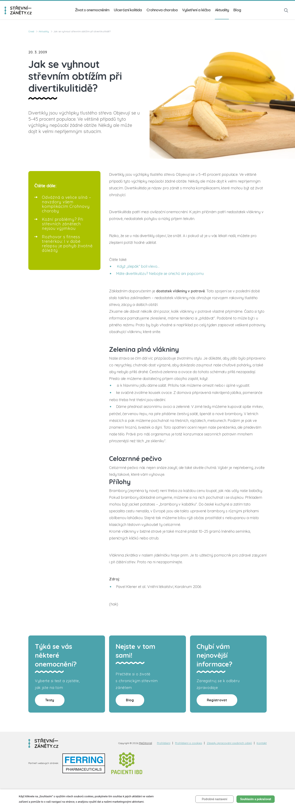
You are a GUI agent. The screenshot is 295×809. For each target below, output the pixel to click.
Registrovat (217, 700)
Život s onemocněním (92, 10)
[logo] (18, 10)
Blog (237, 10)
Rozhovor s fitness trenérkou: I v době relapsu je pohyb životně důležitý (67, 243)
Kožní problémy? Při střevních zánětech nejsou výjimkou (62, 224)
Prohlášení (163, 743)
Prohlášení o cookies (188, 743)
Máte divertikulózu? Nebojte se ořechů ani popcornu (160, 273)
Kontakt (262, 743)
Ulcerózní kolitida (128, 10)
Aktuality (222, 10)
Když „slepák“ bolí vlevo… (138, 266)
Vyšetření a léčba (196, 10)
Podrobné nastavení (214, 799)
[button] (286, 10)
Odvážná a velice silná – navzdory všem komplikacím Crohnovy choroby (66, 204)
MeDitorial (145, 743)
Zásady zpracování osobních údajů (229, 743)
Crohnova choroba (161, 10)
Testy (49, 700)
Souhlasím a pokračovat (255, 799)
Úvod (31, 31)
